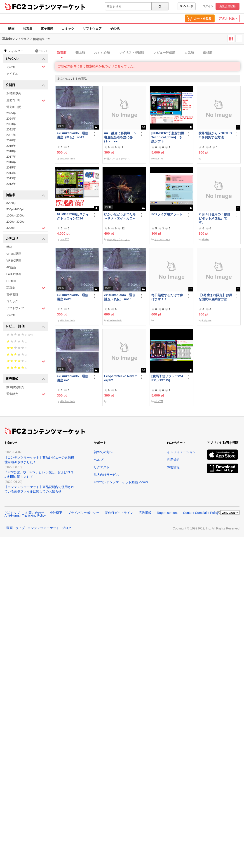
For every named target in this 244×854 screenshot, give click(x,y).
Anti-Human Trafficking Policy (25, 515)
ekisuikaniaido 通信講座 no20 (72, 297)
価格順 (207, 52)
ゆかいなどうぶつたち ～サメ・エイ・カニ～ (121, 216)
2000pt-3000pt (15, 221)
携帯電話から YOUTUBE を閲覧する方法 (215, 135)
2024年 (11, 118)
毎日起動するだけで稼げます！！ (167, 297)
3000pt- (25, 228)
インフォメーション (181, 452)
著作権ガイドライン (119, 513)
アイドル (12, 73)
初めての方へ (103, 452)
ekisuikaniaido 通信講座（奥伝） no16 (119, 297)
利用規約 (173, 460)
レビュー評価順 (164, 52)
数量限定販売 (15, 387)
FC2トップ (12, 513)
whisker (205, 239)
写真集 (27, 28)
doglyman (206, 320)
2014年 (11, 173)
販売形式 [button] (25, 379)
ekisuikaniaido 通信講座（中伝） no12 (72, 135)
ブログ (66, 528)
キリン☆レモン (162, 239)
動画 (11, 28)
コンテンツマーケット (56, 6)
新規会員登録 (227, 6)
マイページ (186, 6)
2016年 (11, 162)
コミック (68, 28)
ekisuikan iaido (67, 158)
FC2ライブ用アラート (167, 214)
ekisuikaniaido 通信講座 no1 (72, 378)
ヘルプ (98, 460)
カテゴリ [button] (25, 239)
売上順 (80, 52)
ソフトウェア (92, 28)
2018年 (11, 151)
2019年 (11, 145)
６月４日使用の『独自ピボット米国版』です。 (214, 218)
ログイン (207, 6)
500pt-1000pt (15, 209)
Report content (167, 513)
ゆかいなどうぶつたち (118, 239)
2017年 (11, 156)
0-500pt (11, 203)
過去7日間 (25, 100)
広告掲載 (145, 513)
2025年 (11, 113)
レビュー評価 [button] (25, 326)
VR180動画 (13, 253)
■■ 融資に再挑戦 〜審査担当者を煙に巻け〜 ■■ (120, 137)
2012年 (11, 183)
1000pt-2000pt (15, 215)
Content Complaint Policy (200, 513)
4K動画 (11, 267)
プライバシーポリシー (83, 513)
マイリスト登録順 (131, 52)
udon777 (158, 158)
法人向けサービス (106, 474)
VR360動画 (13, 260)
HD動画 (11, 281)
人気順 (189, 52)
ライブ (20, 528)
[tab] (149, 52)
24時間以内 (13, 93)
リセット (41, 51)
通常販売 (25, 394)
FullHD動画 (13, 274)
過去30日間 (13, 107)
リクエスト (102, 467)
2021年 (11, 135)
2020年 (11, 140)
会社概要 (56, 513)
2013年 (11, 178)
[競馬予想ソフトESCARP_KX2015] (167, 378)
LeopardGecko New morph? (120, 378)
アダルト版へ (228, 18)
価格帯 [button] (25, 195)
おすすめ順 (102, 52)
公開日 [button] (25, 85)
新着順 (61, 52)
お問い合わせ (34, 513)
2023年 (11, 124)
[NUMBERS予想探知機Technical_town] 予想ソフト (167, 137)
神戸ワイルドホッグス (118, 158)
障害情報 (173, 467)
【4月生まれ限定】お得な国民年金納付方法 (215, 297)
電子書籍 (47, 28)
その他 (115, 28)
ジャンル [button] (25, 59)
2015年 (11, 167)
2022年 (11, 129)
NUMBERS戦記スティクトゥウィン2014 (73, 216)
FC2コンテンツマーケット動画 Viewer (121, 482)
